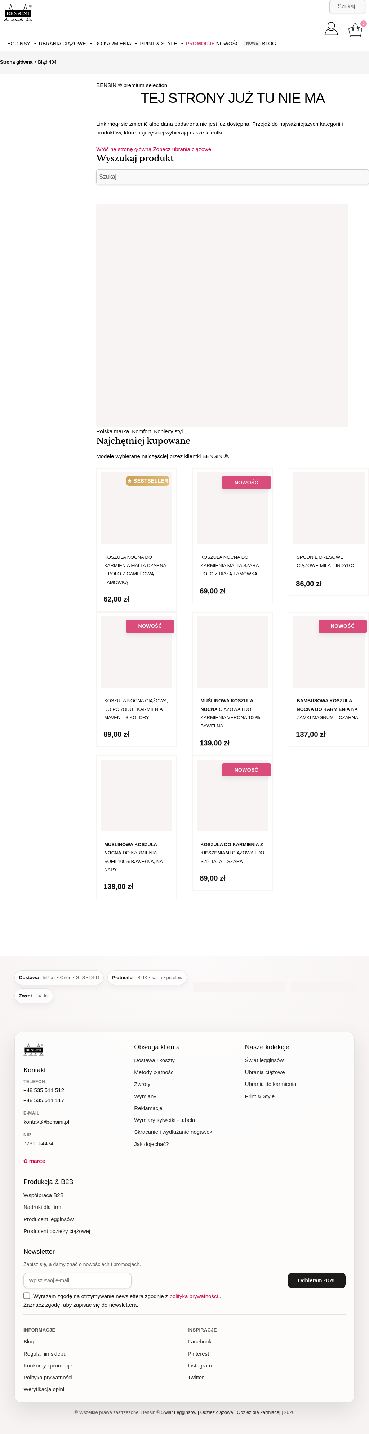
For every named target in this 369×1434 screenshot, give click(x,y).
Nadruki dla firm (42, 1207)
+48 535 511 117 (43, 1100)
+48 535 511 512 (43, 1090)
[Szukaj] (347, 6)
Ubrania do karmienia (271, 1084)
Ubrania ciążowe (66, 43)
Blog (269, 43)
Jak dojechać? (151, 1144)
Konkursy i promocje (47, 1365)
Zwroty (142, 1084)
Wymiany (145, 1096)
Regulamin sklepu (44, 1354)
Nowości (228, 43)
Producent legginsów (48, 1219)
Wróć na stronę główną (124, 149)
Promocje (200, 43)
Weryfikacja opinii (44, 1389)
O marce (34, 1161)
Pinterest (198, 1354)
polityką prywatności (194, 1296)
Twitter (196, 1377)
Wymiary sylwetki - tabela (164, 1120)
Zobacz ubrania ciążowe (182, 149)
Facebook (200, 1341)
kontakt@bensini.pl (46, 1122)
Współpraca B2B (43, 1195)
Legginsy (20, 43)
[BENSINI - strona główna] (33, 1051)
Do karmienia (117, 43)
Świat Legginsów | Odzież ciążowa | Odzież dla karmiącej (220, 1412)
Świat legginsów (264, 1060)
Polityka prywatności (47, 1377)
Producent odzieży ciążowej (56, 1231)
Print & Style (162, 43)
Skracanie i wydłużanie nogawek (173, 1132)
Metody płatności (154, 1072)
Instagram (200, 1365)
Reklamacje (148, 1108)
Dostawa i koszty (154, 1060)
